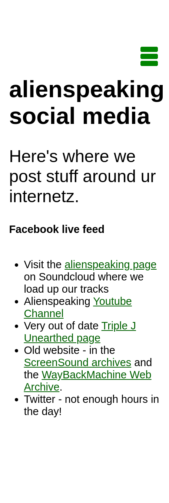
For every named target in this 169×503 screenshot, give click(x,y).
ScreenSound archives (77, 362)
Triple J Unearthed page (80, 332)
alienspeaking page (110, 264)
